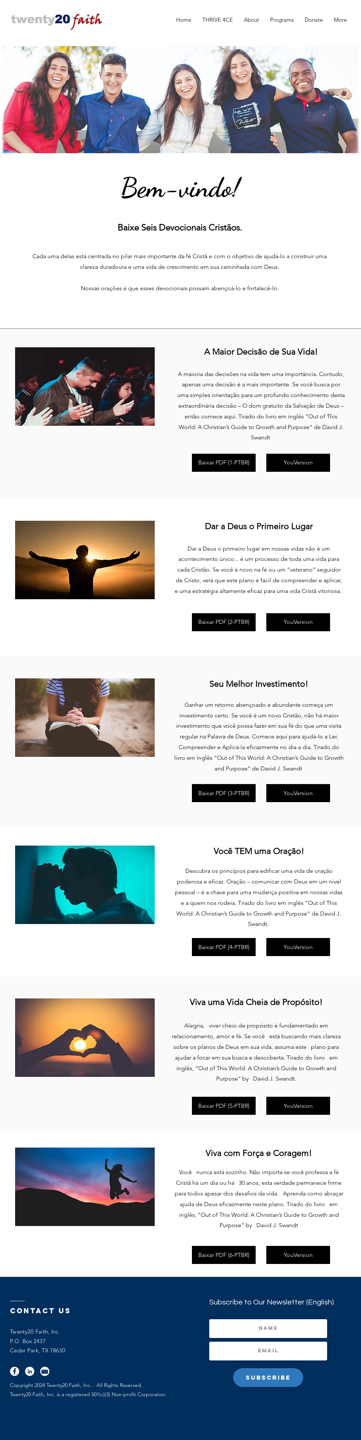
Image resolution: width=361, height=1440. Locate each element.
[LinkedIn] (29, 1371)
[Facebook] (14, 1371)
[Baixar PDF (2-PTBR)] (224, 622)
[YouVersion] (298, 463)
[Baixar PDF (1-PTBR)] (224, 463)
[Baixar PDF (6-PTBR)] (224, 1255)
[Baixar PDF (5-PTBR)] (224, 1106)
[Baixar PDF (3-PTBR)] (224, 793)
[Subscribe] (268, 1377)
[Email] (44, 1371)
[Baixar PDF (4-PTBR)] (224, 947)
